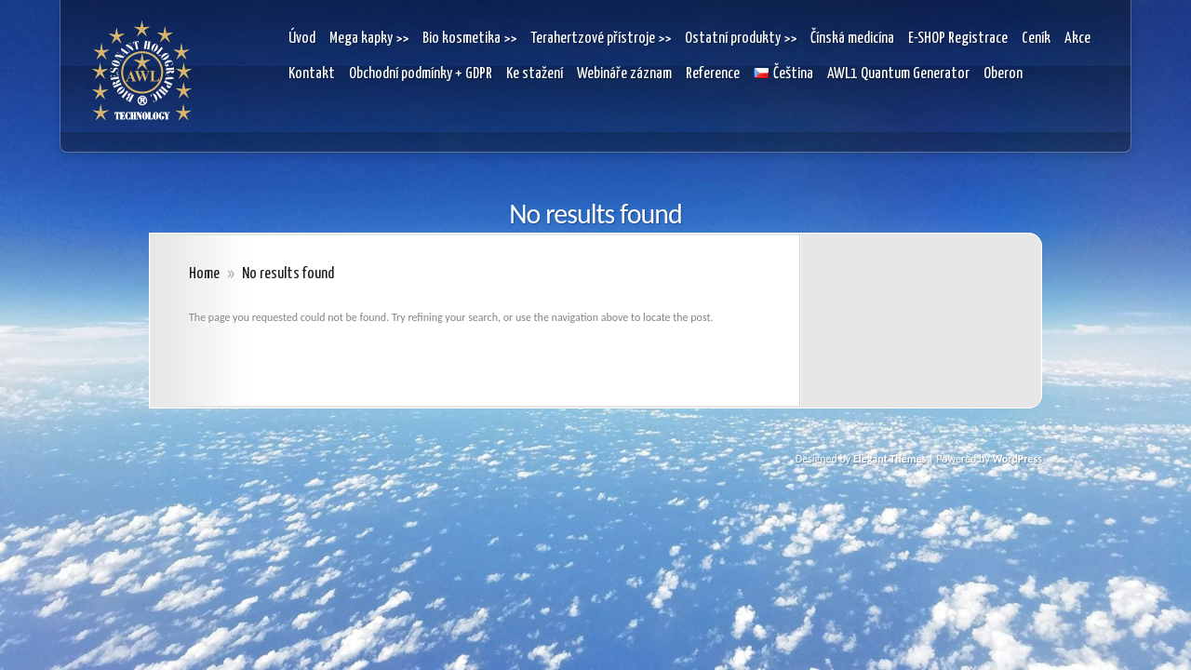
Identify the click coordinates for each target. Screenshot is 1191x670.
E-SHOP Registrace (958, 39)
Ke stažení (534, 74)
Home (204, 274)
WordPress (1017, 458)
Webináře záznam (624, 74)
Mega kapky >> (368, 39)
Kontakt (311, 74)
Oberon (1003, 74)
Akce (1077, 39)
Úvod (301, 39)
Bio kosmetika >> (469, 39)
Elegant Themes (889, 458)
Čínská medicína (852, 39)
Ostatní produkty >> (740, 39)
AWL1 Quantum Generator (898, 74)
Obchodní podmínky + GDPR (420, 74)
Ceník (1036, 39)
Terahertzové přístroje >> (600, 39)
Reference (713, 74)
